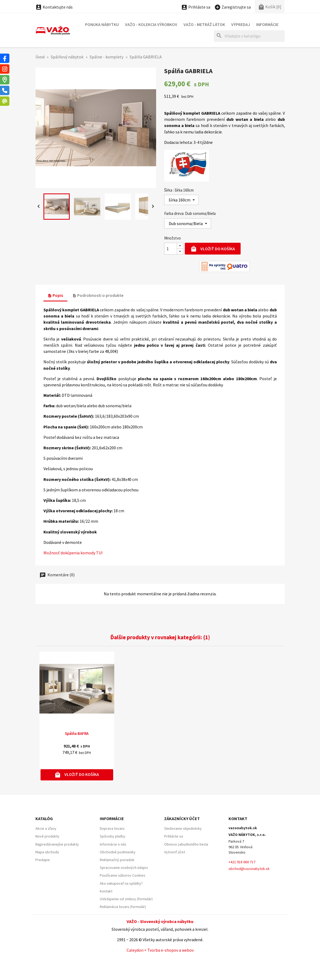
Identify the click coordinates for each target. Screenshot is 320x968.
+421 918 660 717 (242, 861)
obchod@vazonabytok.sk (249, 868)
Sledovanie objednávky (183, 828)
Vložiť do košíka (212, 249)
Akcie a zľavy (45, 828)
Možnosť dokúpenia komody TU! (72, 552)
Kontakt (106, 891)
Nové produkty (47, 836)
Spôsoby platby (112, 836)
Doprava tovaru (112, 828)
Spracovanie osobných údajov (124, 867)
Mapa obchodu (47, 852)
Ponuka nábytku (102, 24)
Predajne (42, 859)
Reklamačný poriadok (117, 859)
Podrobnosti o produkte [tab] (97, 295)
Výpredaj (240, 24)
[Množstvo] (170, 249)
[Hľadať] (249, 36)
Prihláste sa (173, 836)
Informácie (267, 24)
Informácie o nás (113, 844)
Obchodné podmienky (117, 852)
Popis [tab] (55, 295)
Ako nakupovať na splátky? (121, 883)
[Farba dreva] (187, 223)
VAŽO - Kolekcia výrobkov (151, 24)
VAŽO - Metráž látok (204, 24)
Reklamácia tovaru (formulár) (123, 906)
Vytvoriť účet (174, 852)
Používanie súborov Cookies (122, 875)
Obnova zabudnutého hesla (186, 844)
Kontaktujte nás (54, 7)
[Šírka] (181, 200)
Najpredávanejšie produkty (57, 844)
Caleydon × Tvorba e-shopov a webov (160, 950)
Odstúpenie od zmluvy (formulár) (126, 898)
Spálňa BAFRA (77, 733)
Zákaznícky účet (182, 818)
